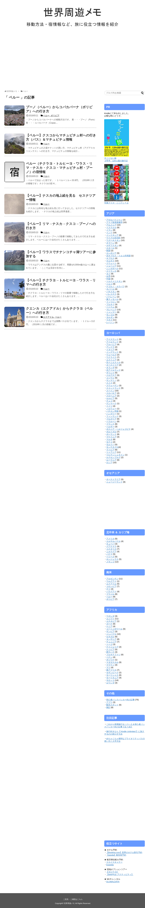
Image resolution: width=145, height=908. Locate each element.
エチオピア (111, 621)
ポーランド (111, 434)
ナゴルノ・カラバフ (115, 286)
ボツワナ (110, 660)
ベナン (109, 657)
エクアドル (111, 584)
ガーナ (109, 624)
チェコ (109, 401)
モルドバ (110, 444)
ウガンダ (110, 616)
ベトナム (110, 307)
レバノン (110, 322)
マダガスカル (112, 662)
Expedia (110, 865)
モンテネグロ (112, 447)
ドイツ (109, 406)
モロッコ (110, 680)
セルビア (110, 398)
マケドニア (111, 437)
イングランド (112, 352)
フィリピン (111, 302)
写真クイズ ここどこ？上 (116, 203)
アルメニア (111, 225)
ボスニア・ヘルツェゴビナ (118, 429)
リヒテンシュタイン (115, 455)
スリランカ (111, 271)
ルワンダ (110, 683)
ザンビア (110, 631)
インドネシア (112, 235)
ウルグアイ (111, 581)
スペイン (110, 390)
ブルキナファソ (113, 654)
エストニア (111, 360)
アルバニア (111, 344)
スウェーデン (112, 385)
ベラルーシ (111, 421)
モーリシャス (112, 675)
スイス (109, 383)
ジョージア (111, 266)
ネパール (110, 289)
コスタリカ (111, 549)
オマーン (110, 243)
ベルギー (110, 426)
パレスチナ (111, 294)
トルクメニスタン (114, 281)
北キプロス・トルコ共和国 (118, 255)
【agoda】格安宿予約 (116, 855)
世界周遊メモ (69, 903)
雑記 (108, 707)
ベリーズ (110, 556)
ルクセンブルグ (113, 457)
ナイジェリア (112, 647)
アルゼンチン (112, 578)
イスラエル (111, 227)
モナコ (109, 442)
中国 (108, 279)
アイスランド (112, 339)
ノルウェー (111, 408)
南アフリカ (111, 670)
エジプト (110, 618)
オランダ (110, 367)
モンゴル (110, 315)
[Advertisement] (25, 60)
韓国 (108, 250)
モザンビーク (112, 672)
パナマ (109, 554)
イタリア (110, 349)
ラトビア (110, 449)
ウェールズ (111, 355)
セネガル (110, 636)
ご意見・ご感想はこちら (73, 899)
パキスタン (111, 291)
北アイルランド (113, 370)
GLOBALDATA (113, 881)
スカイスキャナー (114, 862)
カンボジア (111, 253)
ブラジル (110, 594)
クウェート (111, 263)
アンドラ (110, 347)
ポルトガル (111, 431)
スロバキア (111, 393)
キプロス (110, 258)
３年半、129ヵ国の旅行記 (116, 161)
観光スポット (112, 705)
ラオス (109, 320)
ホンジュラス (112, 559)
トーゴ (109, 644)
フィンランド (112, 416)
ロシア (109, 462)
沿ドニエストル (113, 362)
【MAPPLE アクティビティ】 (119, 874)
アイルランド (112, 342)
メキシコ (110, 562)
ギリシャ (110, 372)
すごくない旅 (110, 158)
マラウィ (110, 665)
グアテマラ (111, 546)
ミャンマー (111, 312)
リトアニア (111, 452)
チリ (108, 589)
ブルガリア (111, 419)
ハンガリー (111, 414)
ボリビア (110, 599)
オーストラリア (113, 479)
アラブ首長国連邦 (114, 222)
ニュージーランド (114, 482)
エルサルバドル (113, 541)
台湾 (108, 276)
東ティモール (112, 299)
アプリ (109, 702)
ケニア (109, 626)
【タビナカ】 (112, 872)
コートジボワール (114, 629)
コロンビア (111, 586)
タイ (108, 273)
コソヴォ (110, 378)
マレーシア (111, 309)
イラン (109, 230)
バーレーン (111, 297)
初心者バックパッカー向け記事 (120, 699)
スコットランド (113, 388)
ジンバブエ (111, 634)
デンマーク (111, 403)
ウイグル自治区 (113, 238)
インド (109, 232)
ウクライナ (111, 357)
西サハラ (110, 652)
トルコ (109, 284)
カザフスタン (112, 245)
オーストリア (112, 365)
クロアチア (111, 375)
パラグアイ (111, 591)
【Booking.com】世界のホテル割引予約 (124, 852)
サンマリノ (111, 380)
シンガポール (112, 268)
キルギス (110, 261)
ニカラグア (111, 551)
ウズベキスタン (113, 240)
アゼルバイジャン (114, 220)
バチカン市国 (112, 411)
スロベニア (111, 396)
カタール (110, 248)
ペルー (109, 596)
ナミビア (110, 649)
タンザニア (111, 639)
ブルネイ (110, 304)
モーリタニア (112, 677)
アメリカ (110, 538)
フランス (110, 424)
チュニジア (111, 642)
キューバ (110, 544)
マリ (108, 667)
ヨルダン (110, 317)
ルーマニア (111, 460)
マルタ (109, 439)
